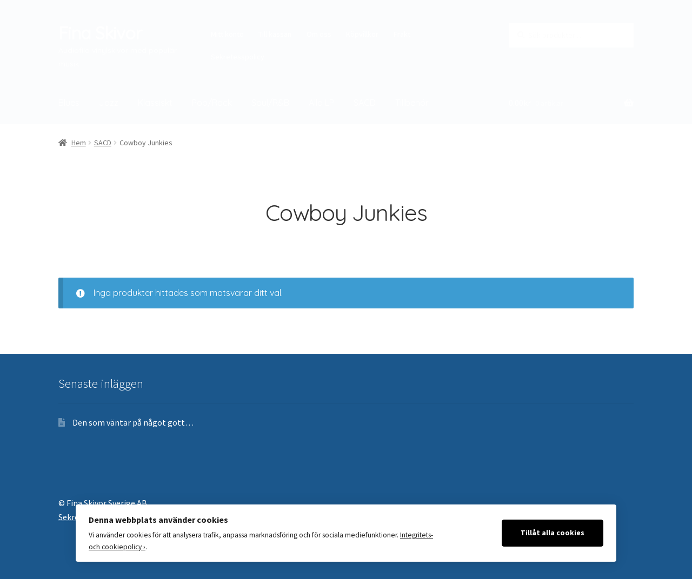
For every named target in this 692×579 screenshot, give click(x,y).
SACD (365, 102)
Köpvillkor (362, 34)
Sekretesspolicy (237, 57)
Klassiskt (155, 102)
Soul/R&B (270, 102)
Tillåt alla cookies (552, 532)
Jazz (108, 102)
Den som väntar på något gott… (133, 422)
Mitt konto (227, 34)
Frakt (402, 34)
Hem (78, 142)
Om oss (319, 34)
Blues (68, 102)
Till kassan (274, 34)
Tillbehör (412, 102)
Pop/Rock (212, 102)
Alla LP (321, 102)
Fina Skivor (100, 33)
